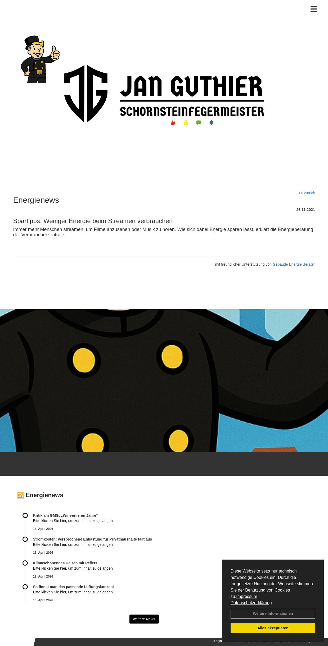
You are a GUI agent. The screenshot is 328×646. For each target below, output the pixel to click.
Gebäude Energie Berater (294, 264)
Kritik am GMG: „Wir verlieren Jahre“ (65, 515)
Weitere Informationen (273, 613)
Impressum (246, 596)
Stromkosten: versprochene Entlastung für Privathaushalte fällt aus (92, 539)
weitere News (144, 619)
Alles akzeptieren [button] (273, 628)
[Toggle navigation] (314, 15)
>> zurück (307, 193)
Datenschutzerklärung (251, 603)
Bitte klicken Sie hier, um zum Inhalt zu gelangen (73, 521)
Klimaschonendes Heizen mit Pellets (65, 563)
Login (218, 641)
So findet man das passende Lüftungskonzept (73, 587)
